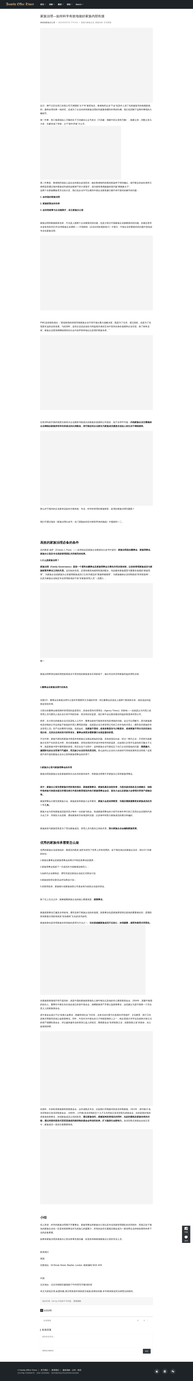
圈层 (60, 4)
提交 (146, 1351)
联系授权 (77, 1301)
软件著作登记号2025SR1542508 (65, 1373)
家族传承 (99, 22)
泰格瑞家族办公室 (47, 22)
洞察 (51, 4)
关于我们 (44, 1370)
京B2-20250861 (43, 1373)
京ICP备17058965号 (26, 1373)
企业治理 (47, 1310)
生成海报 (45, 1320)
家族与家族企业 (87, 22)
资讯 (42, 4)
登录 (44, 1351)
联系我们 (55, 1370)
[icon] (156, 1371)
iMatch (78, 4)
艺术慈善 (107, 22)
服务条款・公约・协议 (72, 1370)
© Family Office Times (27, 1370)
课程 (68, 4)
